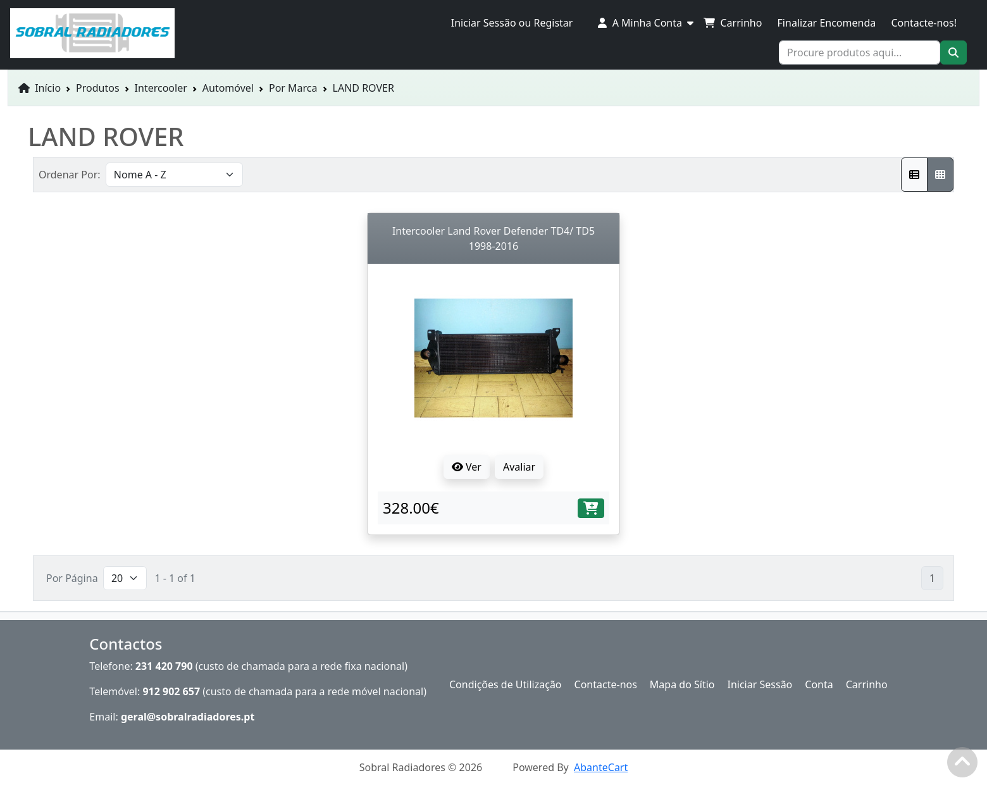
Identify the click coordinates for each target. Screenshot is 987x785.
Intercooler (161, 88)
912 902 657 (171, 691)
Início (39, 88)
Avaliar (519, 467)
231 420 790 (164, 666)
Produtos (98, 88)
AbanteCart (601, 767)
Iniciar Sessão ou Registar (512, 23)
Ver (466, 467)
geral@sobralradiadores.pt (188, 717)
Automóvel (228, 88)
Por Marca (293, 88)
